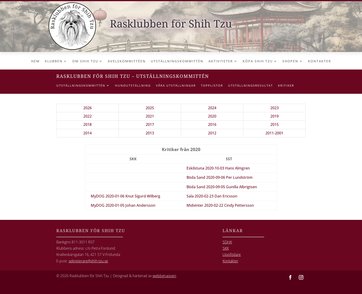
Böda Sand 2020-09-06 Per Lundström (220, 177)
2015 (274, 124)
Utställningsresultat (250, 86)
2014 (87, 133)
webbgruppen (164, 275)
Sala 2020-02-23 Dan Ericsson (212, 196)
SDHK (227, 242)
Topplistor (212, 86)
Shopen (290, 61)
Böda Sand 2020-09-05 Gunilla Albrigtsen (222, 186)
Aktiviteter (220, 61)
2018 (87, 124)
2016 (212, 124)
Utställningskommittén (177, 61)
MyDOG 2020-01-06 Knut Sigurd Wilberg (125, 196)
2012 (212, 133)
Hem (35, 61)
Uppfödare (232, 254)
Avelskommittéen (127, 61)
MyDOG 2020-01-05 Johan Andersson (123, 205)
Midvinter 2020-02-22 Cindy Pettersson (220, 205)
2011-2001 (274, 133)
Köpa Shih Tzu (258, 61)
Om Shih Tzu (85, 61)
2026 (87, 107)
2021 (150, 116)
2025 (150, 107)
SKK (226, 248)
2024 (212, 107)
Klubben (54, 61)
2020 (212, 116)
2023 (274, 107)
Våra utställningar (176, 86)
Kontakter (319, 61)
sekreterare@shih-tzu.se (88, 261)
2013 (150, 133)
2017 (150, 124)
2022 (87, 116)
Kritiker (286, 86)
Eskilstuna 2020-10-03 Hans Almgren (218, 168)
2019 (274, 116)
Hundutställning (133, 86)
